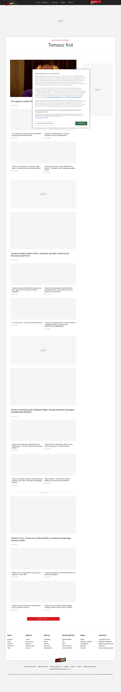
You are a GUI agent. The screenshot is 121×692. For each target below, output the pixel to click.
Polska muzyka (68, 649)
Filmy (9, 649)
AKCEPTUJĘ (81, 123)
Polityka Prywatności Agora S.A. (74, 97)
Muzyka (47, 649)
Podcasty (103, 649)
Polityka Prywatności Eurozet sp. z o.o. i (56, 97)
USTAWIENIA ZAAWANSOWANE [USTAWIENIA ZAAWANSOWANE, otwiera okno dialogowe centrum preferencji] (44, 123)
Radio (82, 649)
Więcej (43, 632)
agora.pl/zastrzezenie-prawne (106, 688)
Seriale (29, 649)
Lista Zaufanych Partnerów (41, 117)
